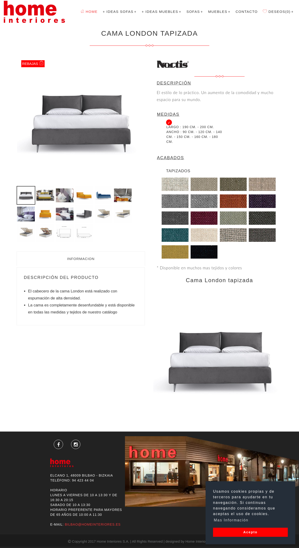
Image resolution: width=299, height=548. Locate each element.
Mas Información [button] (231, 520)
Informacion (81, 259)
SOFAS (194, 12)
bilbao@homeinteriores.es (93, 524)
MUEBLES (219, 12)
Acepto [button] (250, 532)
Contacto (246, 12)
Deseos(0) (278, 12)
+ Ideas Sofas (120, 12)
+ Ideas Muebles (162, 12)
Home (89, 12)
